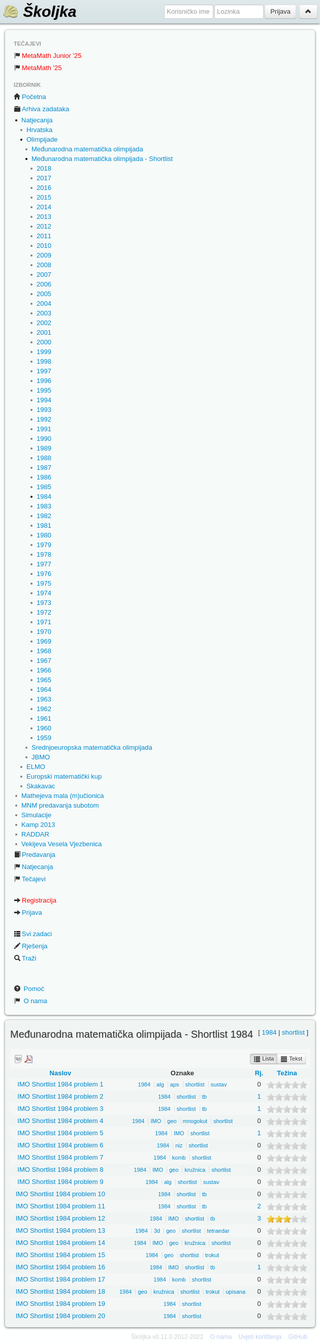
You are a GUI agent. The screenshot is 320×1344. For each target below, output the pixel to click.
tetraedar (218, 1231)
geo (171, 1121)
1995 (44, 390)
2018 (44, 168)
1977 (44, 564)
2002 (44, 323)
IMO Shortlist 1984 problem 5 (60, 1133)
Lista (263, 1059)
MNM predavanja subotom (60, 805)
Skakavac (40, 786)
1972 (44, 612)
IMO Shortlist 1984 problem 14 (60, 1242)
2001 (44, 332)
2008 (44, 265)
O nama (30, 1001)
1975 (44, 583)
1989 (44, 448)
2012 (44, 226)
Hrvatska (39, 130)
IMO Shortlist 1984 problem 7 (60, 1157)
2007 (44, 274)
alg (160, 1084)
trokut (212, 1255)
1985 (44, 487)
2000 (44, 342)
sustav (219, 1084)
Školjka (39, 11)
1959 (44, 738)
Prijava (28, 912)
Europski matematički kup (64, 776)
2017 (44, 178)
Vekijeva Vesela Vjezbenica (61, 844)
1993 (44, 409)
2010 (44, 245)
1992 (44, 419)
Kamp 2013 (38, 824)
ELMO (35, 767)
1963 (44, 699)
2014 (44, 207)
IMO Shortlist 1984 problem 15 (60, 1255)
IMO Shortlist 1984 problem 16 (60, 1267)
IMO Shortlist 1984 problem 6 (60, 1145)
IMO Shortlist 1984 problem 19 (60, 1303)
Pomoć (29, 989)
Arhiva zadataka (41, 109)
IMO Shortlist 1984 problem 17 (60, 1279)
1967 (44, 660)
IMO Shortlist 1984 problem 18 (60, 1291)
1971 (44, 622)
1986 (44, 477)
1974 (44, 593)
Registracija (35, 900)
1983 (44, 506)
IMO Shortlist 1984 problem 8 (60, 1169)
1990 (44, 438)
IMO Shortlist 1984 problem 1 (60, 1084)
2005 (44, 294)
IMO (155, 1121)
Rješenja (31, 946)
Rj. (259, 1073)
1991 (44, 429)
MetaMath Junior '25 (47, 55)
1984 (44, 496)
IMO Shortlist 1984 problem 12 (60, 1218)
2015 (44, 197)
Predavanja (34, 854)
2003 (44, 313)
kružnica (194, 1170)
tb (204, 1097)
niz (178, 1145)
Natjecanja (36, 120)
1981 (44, 525)
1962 (44, 709)
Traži (25, 958)
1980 (44, 535)
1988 (44, 458)
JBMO (40, 757)
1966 (44, 670)
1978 (44, 554)
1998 (44, 361)
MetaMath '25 (37, 68)
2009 (44, 255)
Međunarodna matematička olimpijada (87, 149)
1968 (44, 651)
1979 (44, 545)
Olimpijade (41, 139)
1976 (44, 574)
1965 (44, 680)
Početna (30, 97)
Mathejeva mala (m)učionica (62, 795)
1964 (44, 689)
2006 (44, 284)
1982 (44, 516)
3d (157, 1231)
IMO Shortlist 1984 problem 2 (60, 1096)
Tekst (291, 1059)
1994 (44, 400)
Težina (287, 1073)
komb (179, 1158)
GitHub (298, 1336)
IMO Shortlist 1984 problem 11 (60, 1206)
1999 (44, 352)
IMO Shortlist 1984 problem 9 (60, 1182)
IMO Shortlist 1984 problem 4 (60, 1121)
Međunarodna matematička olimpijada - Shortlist (102, 159)
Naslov (61, 1073)
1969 (44, 641)
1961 (44, 718)
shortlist (293, 1032)
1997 (44, 371)
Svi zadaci (33, 934)
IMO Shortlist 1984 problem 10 (60, 1194)
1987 (44, 467)
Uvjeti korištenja (260, 1336)
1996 (44, 381)
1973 (44, 602)
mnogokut (195, 1121)
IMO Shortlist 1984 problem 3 (60, 1108)
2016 (44, 187)
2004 (44, 303)
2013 (44, 216)
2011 (44, 236)
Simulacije (36, 815)
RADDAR (35, 834)
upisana (235, 1292)
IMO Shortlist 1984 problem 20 (60, 1316)
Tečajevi (30, 879)
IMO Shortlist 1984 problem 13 (60, 1230)
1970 (44, 631)
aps (174, 1084)
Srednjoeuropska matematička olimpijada (91, 747)
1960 (44, 728)
